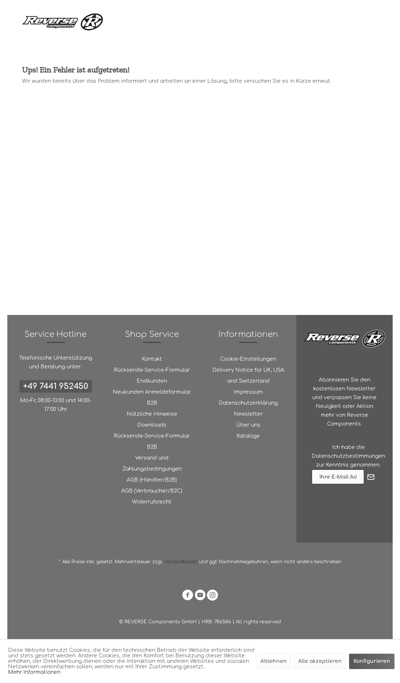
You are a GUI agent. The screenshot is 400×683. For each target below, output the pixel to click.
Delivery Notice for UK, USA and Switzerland (248, 375)
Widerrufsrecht (151, 502)
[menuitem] (152, 359)
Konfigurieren (371, 661)
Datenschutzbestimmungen (348, 456)
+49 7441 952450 (55, 386)
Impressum (248, 392)
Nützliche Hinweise (152, 414)
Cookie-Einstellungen (248, 359)
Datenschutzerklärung (248, 403)
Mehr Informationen (34, 672)
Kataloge (248, 436)
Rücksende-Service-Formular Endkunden (152, 375)
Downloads (151, 425)
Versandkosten (180, 561)
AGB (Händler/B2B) (152, 480)
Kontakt (152, 359)
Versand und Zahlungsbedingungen (152, 463)
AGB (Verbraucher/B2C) (151, 491)
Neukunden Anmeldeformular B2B (152, 397)
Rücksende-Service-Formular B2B (152, 441)
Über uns (248, 425)
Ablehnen (273, 661)
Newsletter (248, 414)
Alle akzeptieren (320, 661)
